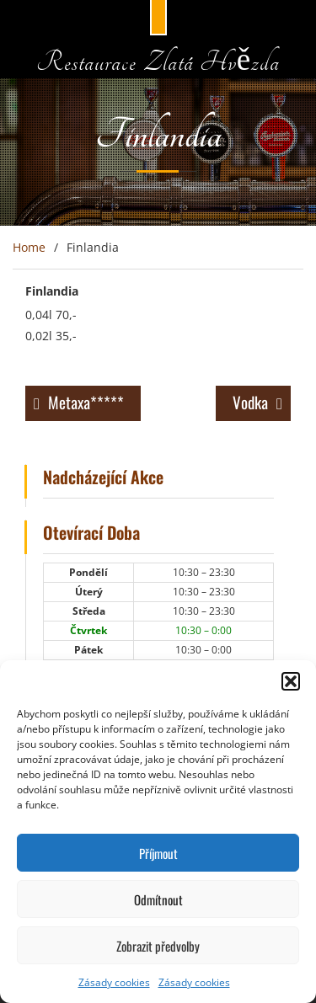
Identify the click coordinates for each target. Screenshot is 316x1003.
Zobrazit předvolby (158, 945)
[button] (290, 681)
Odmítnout (158, 899)
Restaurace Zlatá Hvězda (158, 62)
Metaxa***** (86, 401)
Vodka (250, 401)
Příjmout (158, 853)
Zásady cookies (114, 982)
